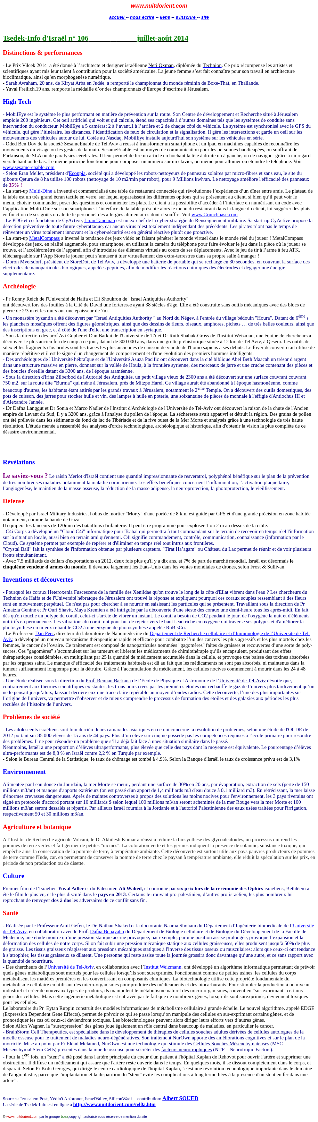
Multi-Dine (40, 191)
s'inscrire (186, 17)
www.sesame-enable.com (29, 167)
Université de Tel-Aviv (71, 967)
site (205, 17)
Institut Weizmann (162, 967)
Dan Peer (44, 633)
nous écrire (142, 17)
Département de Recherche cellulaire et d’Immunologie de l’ (212, 633)
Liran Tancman (99, 220)
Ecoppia (77, 173)
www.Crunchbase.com (214, 214)
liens (165, 17)
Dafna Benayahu (107, 931)
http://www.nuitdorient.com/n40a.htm (114, 1104)
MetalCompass (44, 238)
